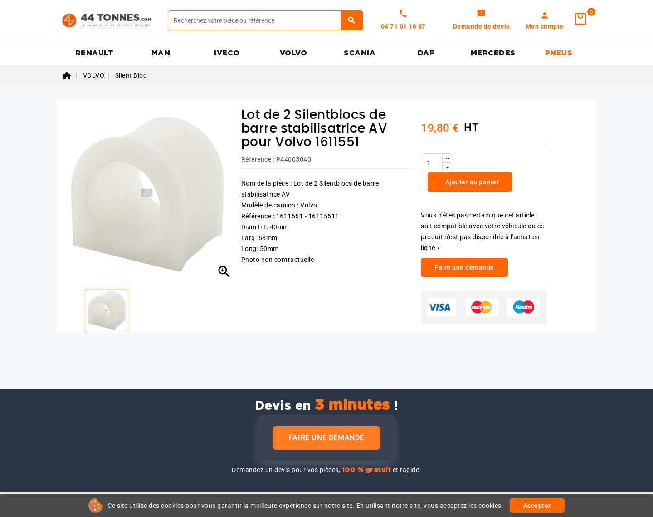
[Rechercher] (265, 20)
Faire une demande (326, 437)
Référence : (258, 159)
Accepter (537, 505)
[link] (481, 20)
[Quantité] (432, 162)
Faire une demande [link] (464, 267)
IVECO (227, 53)
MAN (161, 53)
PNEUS (559, 53)
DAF (426, 53)
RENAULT (94, 53)
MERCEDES (493, 53)
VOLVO (293, 53)
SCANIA (359, 53)
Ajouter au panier (471, 182)
